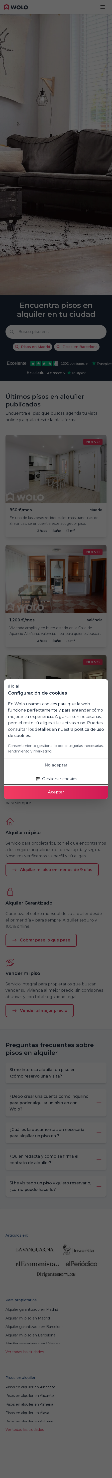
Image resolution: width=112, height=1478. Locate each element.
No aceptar (56, 765)
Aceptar (56, 792)
